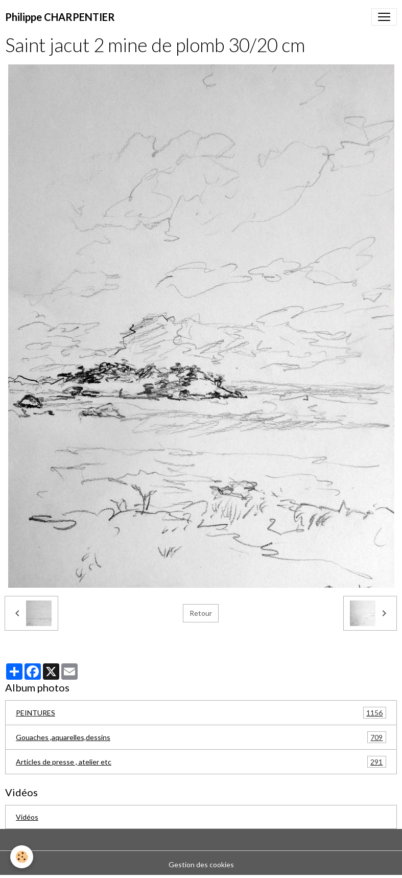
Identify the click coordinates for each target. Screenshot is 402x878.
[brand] (60, 17)
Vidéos (27, 817)
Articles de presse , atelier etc (201, 762)
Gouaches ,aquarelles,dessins (201, 737)
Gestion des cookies (201, 864)
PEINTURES (201, 713)
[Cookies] (21, 856)
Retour (201, 613)
